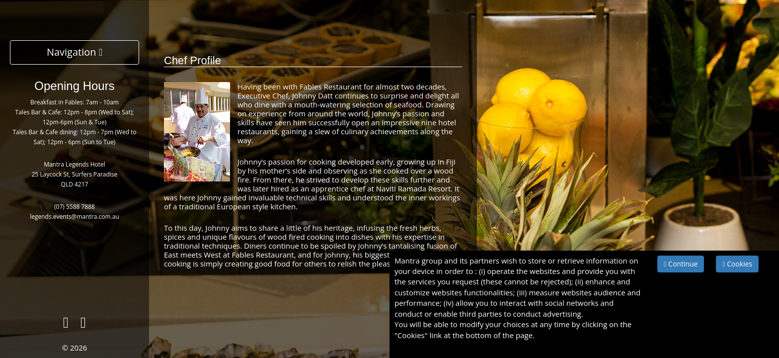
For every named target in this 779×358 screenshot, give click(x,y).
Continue (681, 263)
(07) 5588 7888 (74, 206)
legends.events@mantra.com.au (74, 216)
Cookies (737, 263)
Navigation (74, 52)
